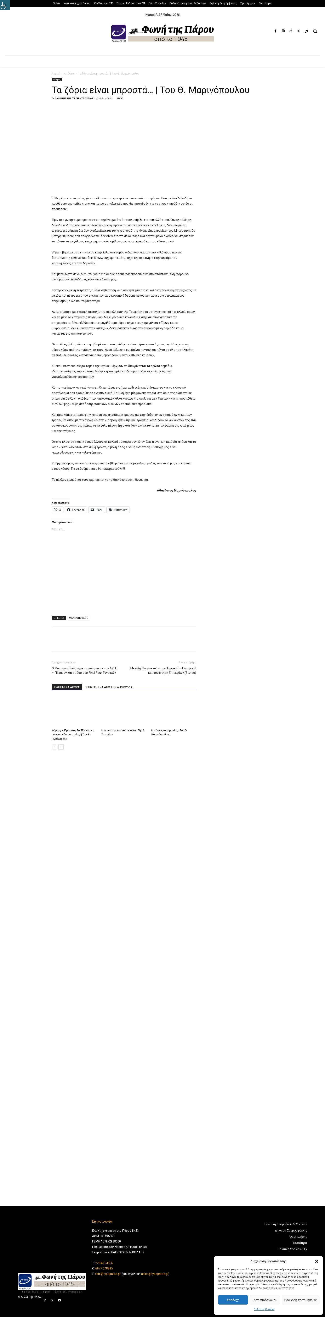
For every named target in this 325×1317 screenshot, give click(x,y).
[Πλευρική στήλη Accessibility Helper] (5, 5)
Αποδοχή (233, 1300)
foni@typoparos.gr (108, 1274)
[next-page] (61, 747)
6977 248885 (104, 1268)
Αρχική (56, 73)
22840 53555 (104, 1263)
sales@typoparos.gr (155, 1274)
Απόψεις (69, 73)
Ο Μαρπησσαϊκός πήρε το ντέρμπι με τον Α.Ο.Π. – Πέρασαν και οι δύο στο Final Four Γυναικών (85, 670)
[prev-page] (54, 747)
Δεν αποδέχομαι (264, 1300)
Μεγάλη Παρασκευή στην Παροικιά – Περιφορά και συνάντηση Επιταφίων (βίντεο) (163, 670)
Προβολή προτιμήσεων (300, 1300)
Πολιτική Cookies (264, 1309)
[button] (317, 1261)
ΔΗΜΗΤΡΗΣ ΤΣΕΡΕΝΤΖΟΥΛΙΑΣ (75, 98)
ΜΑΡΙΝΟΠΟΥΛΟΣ (78, 617)
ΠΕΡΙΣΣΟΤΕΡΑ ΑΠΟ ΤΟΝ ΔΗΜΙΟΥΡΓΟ (109, 687)
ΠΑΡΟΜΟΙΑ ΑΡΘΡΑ (67, 687)
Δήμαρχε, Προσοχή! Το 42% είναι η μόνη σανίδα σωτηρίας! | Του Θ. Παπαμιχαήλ (73, 734)
